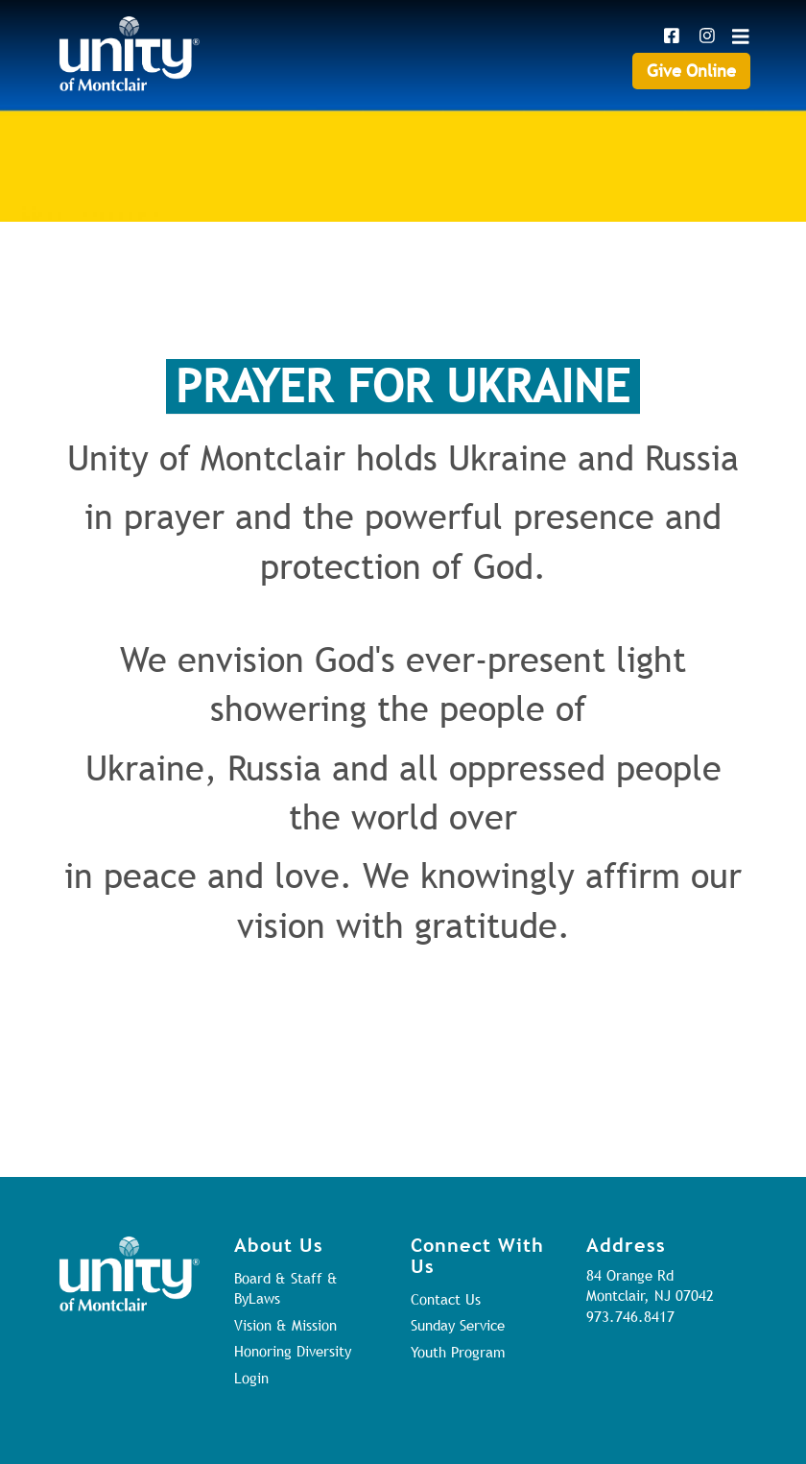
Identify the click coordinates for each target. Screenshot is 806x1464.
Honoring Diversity (292, 1350)
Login (251, 1377)
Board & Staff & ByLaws (286, 1288)
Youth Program (458, 1351)
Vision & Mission (285, 1324)
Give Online (691, 71)
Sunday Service (458, 1324)
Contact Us (446, 1298)
